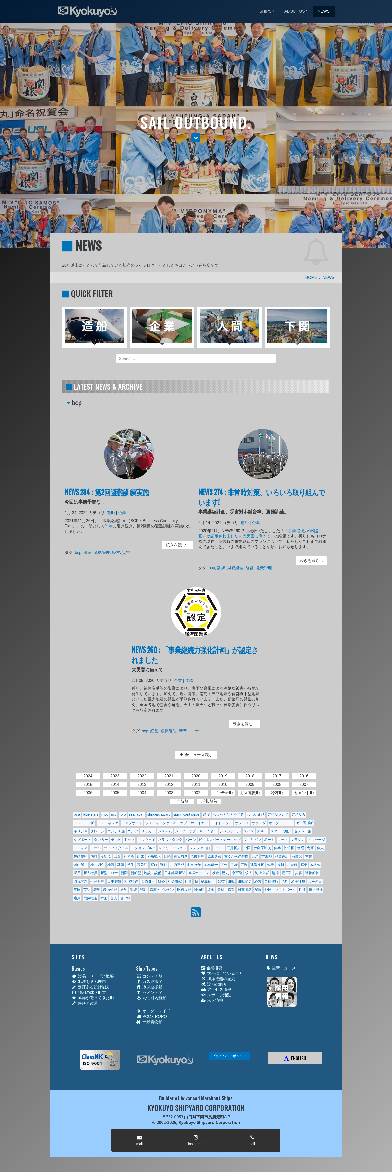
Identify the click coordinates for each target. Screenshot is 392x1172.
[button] (196, 137)
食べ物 (125, 898)
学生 (130, 865)
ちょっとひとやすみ (228, 814)
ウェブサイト (132, 823)
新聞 (124, 873)
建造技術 (257, 865)
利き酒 (129, 856)
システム (165, 831)
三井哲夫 (234, 848)
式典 (270, 865)
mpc (105, 814)
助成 (140, 856)
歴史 (225, 873)
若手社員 (298, 881)
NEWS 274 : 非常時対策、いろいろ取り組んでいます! (261, 502)
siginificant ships (187, 814)
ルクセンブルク (143, 848)
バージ (191, 840)
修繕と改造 (85, 1003)
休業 (277, 848)
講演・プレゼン (162, 890)
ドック (129, 840)
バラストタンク (170, 840)
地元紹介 (97, 865)
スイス (249, 831)
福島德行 (208, 881)
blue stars (90, 814)
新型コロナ (189, 729)
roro (123, 814)
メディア (81, 848)
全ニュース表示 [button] (196, 755)
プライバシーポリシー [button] (229, 1056)
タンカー (101, 840)
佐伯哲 (289, 848)
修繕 (300, 848)
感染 (304, 865)
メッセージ (316, 840)
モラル (95, 848)
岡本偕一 (211, 865)
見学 (123, 890)
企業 (122, 516)
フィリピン (252, 840)
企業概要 (211, 968)
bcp (83, 552)
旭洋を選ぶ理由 (89, 981)
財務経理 (238, 566)
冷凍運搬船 (149, 987)
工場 (234, 865)
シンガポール (230, 831)
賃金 (211, 890)
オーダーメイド (281, 823)
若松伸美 (315, 881)
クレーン (97, 831)
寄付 (163, 865)
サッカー (148, 831)
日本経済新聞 (175, 873)
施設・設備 (153, 873)
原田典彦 (215, 856)
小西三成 (177, 865)
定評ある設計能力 (91, 987)
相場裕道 (131, 881)
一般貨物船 (149, 1022)
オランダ (259, 823)
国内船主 (81, 865)
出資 (117, 856)
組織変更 (245, 881)
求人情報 (212, 1000)
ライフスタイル (116, 848)
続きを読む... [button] (173, 546)
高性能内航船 (151, 998)
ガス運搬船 (305, 823)
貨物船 (199, 890)
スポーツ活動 (216, 995)
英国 (77, 890)
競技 (221, 881)
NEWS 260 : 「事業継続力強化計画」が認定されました (195, 660)
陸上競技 (316, 890)
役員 (280, 865)
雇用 (77, 898)
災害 (126, 552)
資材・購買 (226, 890)
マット (283, 840)
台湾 (255, 856)
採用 (77, 873)
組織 (231, 881)
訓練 (91, 552)
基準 (120, 865)
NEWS (324, 11)
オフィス (242, 823)
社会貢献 (175, 881)
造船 (112, 516)
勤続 (167, 856)
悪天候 (292, 865)
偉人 (320, 848)
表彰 (97, 890)
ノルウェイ (146, 840)
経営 (117, 552)
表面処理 (110, 890)
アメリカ (299, 814)
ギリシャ (81, 831)
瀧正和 (287, 873)
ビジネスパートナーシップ (220, 840)
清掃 (275, 873)
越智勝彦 (245, 890)
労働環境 (154, 856)
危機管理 (104, 552)
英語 (87, 890)
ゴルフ (133, 831)
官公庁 (142, 865)
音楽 (113, 898)
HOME (312, 277)
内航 (94, 856)
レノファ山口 (200, 848)
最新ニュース (281, 968)
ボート (269, 840)
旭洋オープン (198, 873)
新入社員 (91, 873)
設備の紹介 (214, 984)
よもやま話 (256, 814)
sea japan (136, 814)
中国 (247, 848)
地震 (111, 865)
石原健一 (148, 881)
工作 (224, 865)
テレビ (116, 840)
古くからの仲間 (236, 856)
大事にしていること (222, 973)
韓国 (104, 898)
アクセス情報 (216, 989)
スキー (262, 831)
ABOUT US (294, 11)
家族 (154, 865)
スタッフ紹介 (281, 831)
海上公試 (262, 873)
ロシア (219, 848)
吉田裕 (267, 856)
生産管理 (97, 881)
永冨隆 (237, 873)
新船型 (136, 873)
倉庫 (310, 848)
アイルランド (278, 814)
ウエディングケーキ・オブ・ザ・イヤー (176, 823)
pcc (114, 814)
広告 (244, 865)
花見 (284, 881)
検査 (215, 873)
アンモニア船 (84, 823)
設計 (143, 890)
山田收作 (194, 865)
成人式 (315, 865)
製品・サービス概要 (93, 976)
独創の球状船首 (89, 992)
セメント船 (303, 831)
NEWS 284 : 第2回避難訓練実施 (109, 497)
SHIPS (266, 11)
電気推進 (91, 898)
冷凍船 (105, 856)
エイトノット (221, 823)
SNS (206, 814)
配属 (258, 890)
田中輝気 (115, 881)
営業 (308, 856)
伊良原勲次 (262, 848)
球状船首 (312, 873)
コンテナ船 (116, 831)
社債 (188, 881)
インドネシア (108, 823)
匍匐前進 (181, 856)
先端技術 (81, 856)
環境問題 (81, 881)
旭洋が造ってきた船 (93, 998)
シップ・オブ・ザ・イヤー (196, 831)
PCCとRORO (151, 1016)
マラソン (298, 840)
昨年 (110, 528)
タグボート (82, 840)
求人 (248, 873)
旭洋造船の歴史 (218, 979)
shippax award (158, 814)
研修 (161, 881)
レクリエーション (173, 848)
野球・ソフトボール (280, 890)
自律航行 (271, 881)
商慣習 (297, 856)
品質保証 (282, 856)
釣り (302, 890)
